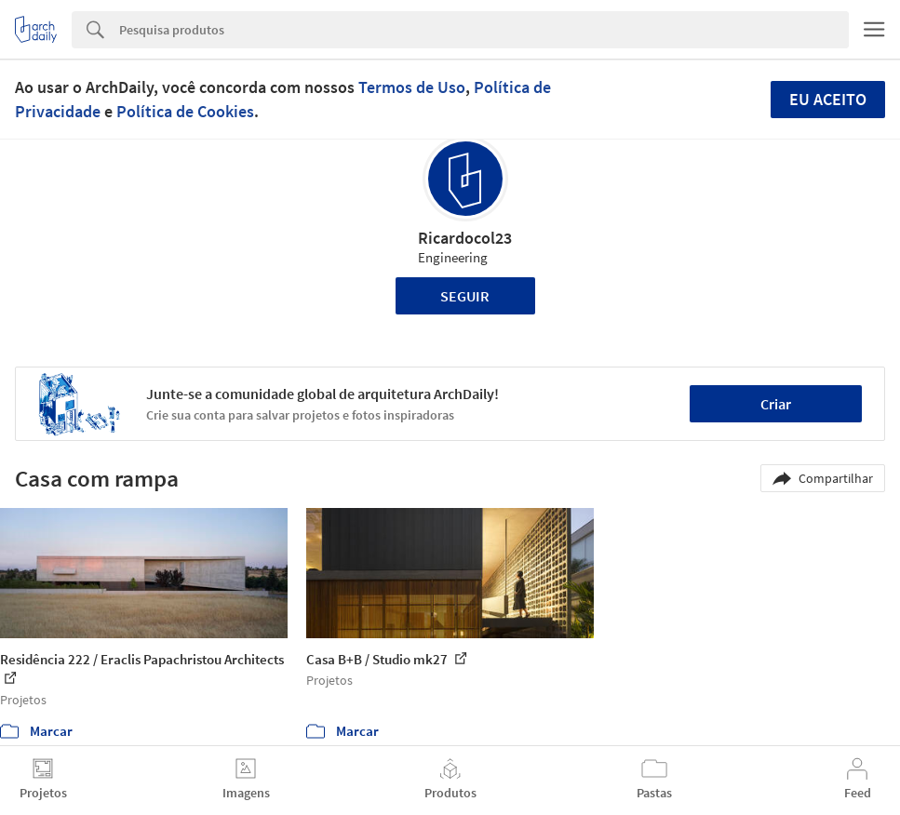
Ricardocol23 (465, 237)
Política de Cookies (185, 111)
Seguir (465, 296)
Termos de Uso (411, 87)
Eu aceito (827, 99)
